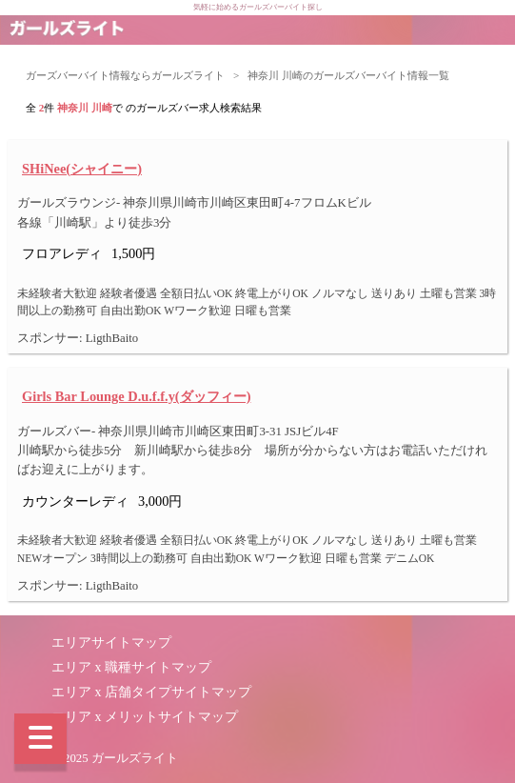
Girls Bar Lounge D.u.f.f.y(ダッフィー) (136, 396)
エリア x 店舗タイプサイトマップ (151, 692)
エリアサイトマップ (111, 642)
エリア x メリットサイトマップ (144, 717)
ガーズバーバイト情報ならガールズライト (125, 75)
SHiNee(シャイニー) (82, 168)
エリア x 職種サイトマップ (131, 667)
